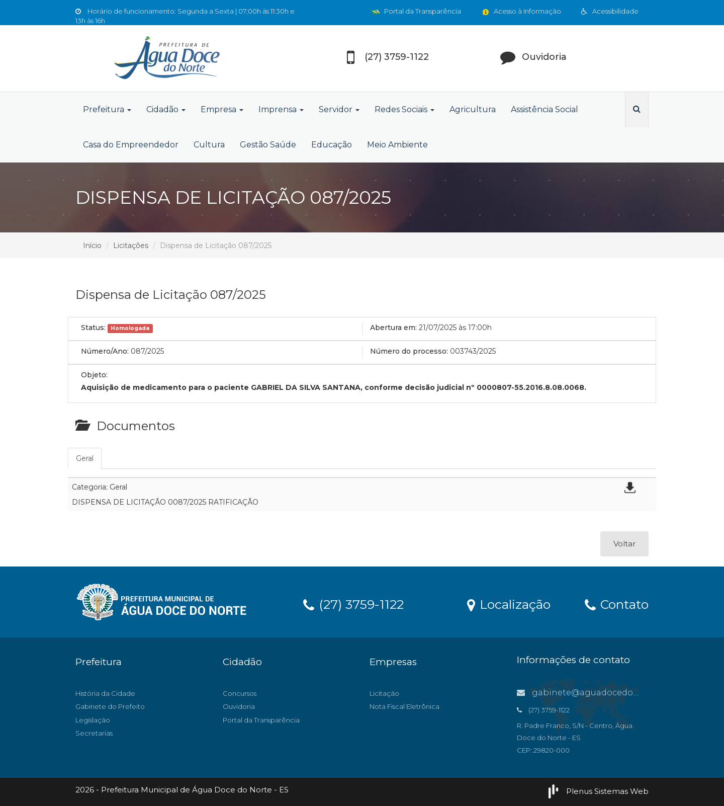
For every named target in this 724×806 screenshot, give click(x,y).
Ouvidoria (239, 706)
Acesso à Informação (521, 11)
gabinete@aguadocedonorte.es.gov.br (606, 692)
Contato (617, 604)
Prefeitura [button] (107, 109)
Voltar (624, 543)
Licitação (384, 693)
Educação (331, 144)
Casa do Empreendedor (130, 144)
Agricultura (472, 109)
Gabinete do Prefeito (110, 706)
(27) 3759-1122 (353, 604)
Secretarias (94, 733)
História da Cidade (105, 693)
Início (92, 245)
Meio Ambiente (397, 144)
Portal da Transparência (416, 11)
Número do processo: (409, 351)
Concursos (239, 693)
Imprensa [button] (281, 109)
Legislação (92, 720)
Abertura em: (393, 327)
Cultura (209, 144)
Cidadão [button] (166, 109)
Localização (509, 604)
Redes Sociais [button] (404, 109)
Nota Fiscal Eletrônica (404, 706)
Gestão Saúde (268, 144)
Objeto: (94, 374)
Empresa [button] (222, 109)
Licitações (130, 245)
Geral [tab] (85, 458)
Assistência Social (544, 109)
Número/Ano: (105, 351)
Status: (93, 327)
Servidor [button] (339, 109)
